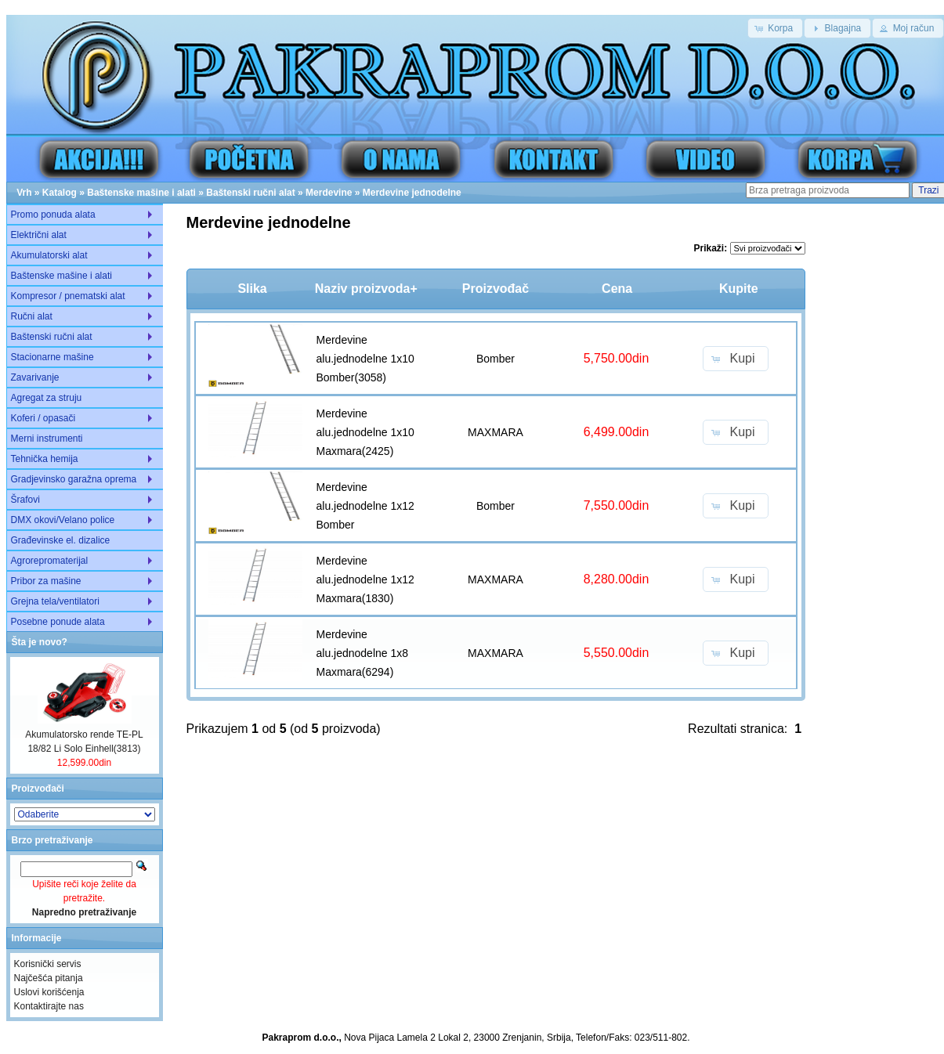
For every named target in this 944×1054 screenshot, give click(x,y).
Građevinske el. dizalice (60, 540)
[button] (775, 28)
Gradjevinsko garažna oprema (74, 479)
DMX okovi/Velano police (63, 519)
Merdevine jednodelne (412, 192)
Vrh (23, 192)
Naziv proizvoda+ (366, 288)
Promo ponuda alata (53, 214)
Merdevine (329, 192)
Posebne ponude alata (58, 621)
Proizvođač (495, 288)
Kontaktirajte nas (49, 1006)
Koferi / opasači (43, 418)
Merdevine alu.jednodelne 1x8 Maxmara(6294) (362, 653)
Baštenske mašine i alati (141, 192)
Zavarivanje (35, 377)
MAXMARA (495, 432)
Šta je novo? (39, 642)
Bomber (495, 358)
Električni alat (39, 234)
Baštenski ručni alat (250, 192)
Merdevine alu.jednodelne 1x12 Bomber (365, 506)
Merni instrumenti (47, 438)
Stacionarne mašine (52, 357)
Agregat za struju (46, 397)
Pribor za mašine (46, 581)
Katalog (59, 192)
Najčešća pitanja (48, 978)
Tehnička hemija (44, 458)
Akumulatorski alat (49, 255)
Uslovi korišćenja (49, 992)
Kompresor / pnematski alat (68, 296)
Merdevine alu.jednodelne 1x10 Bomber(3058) (365, 359)
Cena (617, 288)
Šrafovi (25, 499)
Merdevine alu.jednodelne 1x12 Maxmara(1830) (365, 579)
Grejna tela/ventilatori (55, 601)
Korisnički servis (47, 963)
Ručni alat (31, 316)
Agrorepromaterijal (50, 560)
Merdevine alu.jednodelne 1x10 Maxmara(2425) (365, 432)
